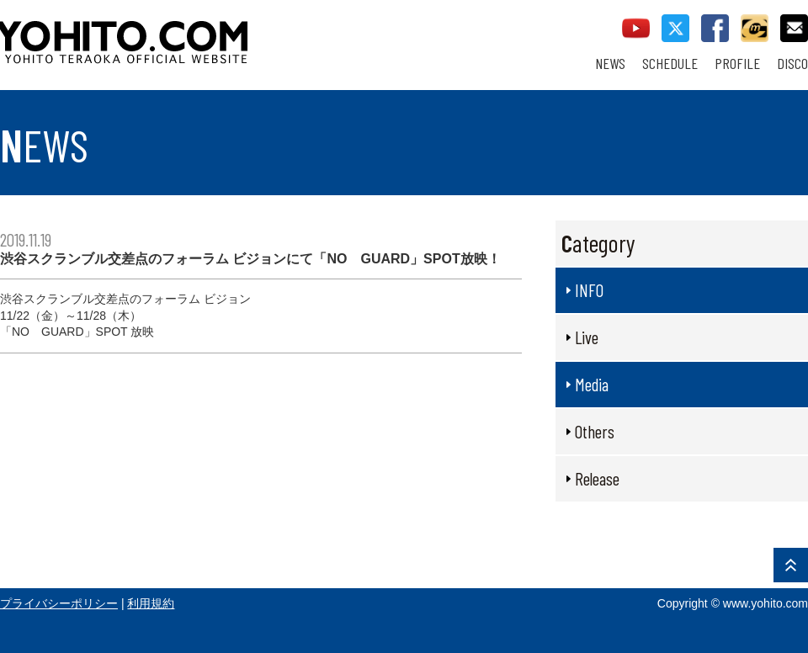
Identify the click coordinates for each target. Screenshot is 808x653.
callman (754, 28)
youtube (636, 28)
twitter (675, 28)
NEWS (610, 63)
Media (592, 384)
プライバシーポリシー (59, 603)
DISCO (792, 63)
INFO (589, 289)
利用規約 (150, 603)
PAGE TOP (790, 565)
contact (794, 28)
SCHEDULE (670, 63)
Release (597, 478)
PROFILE (737, 63)
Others (594, 431)
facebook (715, 28)
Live (586, 337)
